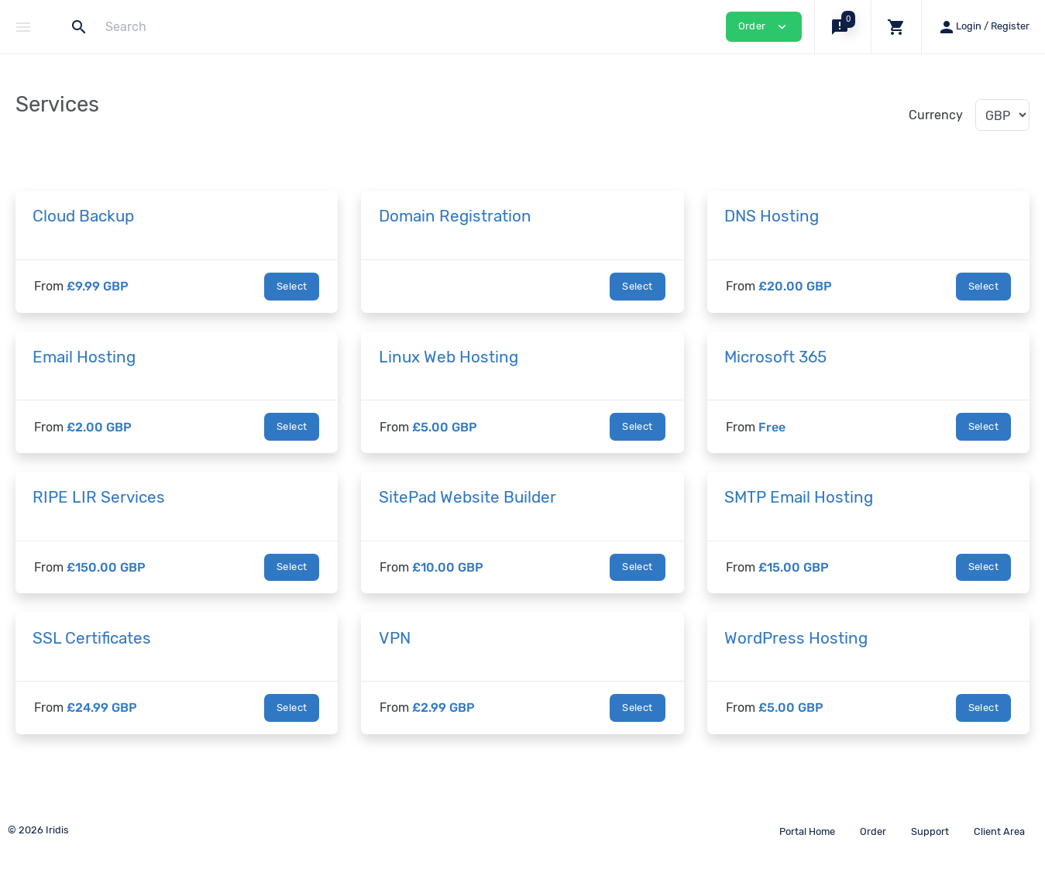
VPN (395, 638)
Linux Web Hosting (448, 357)
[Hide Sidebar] (23, 27)
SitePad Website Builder (467, 497)
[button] (842, 26)
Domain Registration (455, 216)
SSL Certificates (92, 638)
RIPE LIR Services (99, 497)
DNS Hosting (771, 216)
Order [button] (763, 26)
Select (292, 286)
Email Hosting (84, 357)
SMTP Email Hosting (798, 497)
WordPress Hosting (796, 638)
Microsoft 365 (775, 357)
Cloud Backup (83, 216)
